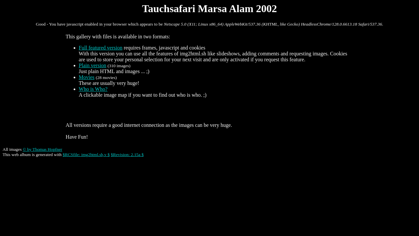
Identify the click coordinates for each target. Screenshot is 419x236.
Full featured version (100, 47)
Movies (87, 77)
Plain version (92, 65)
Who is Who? (93, 89)
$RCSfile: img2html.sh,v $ (86, 154)
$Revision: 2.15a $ (127, 154)
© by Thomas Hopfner (42, 149)
